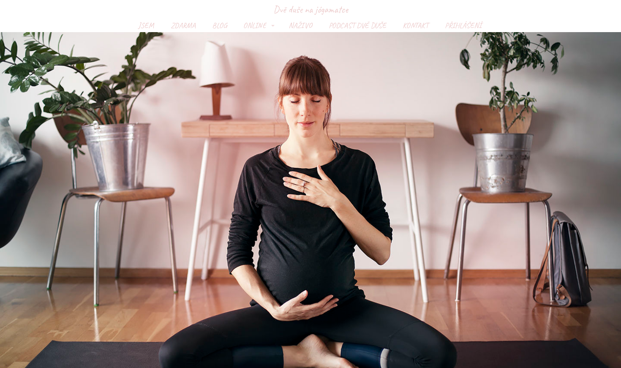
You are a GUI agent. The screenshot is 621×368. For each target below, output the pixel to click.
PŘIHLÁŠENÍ (463, 25)
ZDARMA (183, 25)
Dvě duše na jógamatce (310, 9)
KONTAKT (415, 25)
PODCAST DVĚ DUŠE (357, 25)
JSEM (146, 25)
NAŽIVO (300, 25)
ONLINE (254, 25)
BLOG (219, 25)
